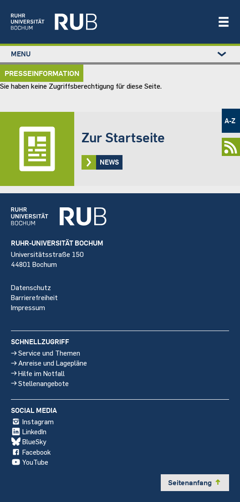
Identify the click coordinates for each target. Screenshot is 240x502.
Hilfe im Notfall (38, 372)
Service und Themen (45, 352)
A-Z (230, 120)
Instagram (32, 422)
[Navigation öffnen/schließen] (224, 22)
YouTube (29, 462)
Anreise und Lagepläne (49, 362)
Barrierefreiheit (34, 297)
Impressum (28, 307)
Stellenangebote (40, 383)
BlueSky (28, 442)
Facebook (31, 452)
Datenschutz (31, 286)
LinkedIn (28, 432)
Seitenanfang (195, 482)
